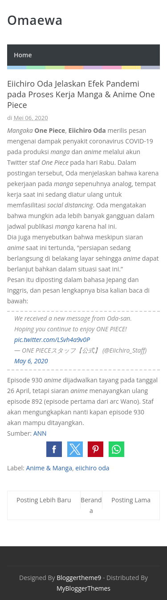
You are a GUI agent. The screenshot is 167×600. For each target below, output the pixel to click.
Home (23, 55)
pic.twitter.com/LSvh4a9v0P (52, 339)
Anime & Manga (49, 468)
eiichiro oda (92, 468)
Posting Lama (131, 500)
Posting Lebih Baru (43, 500)
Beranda (91, 505)
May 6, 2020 (31, 361)
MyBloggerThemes (83, 588)
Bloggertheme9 (79, 577)
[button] (54, 449)
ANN (40, 433)
